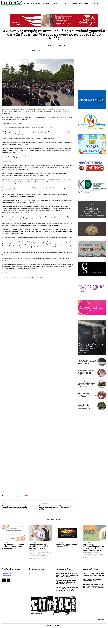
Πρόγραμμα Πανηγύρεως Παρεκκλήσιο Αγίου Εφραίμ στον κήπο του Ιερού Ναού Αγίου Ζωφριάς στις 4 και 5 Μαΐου (87, 384)
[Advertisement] (92, 74)
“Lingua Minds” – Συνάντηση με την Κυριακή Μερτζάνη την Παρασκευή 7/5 (13, 546)
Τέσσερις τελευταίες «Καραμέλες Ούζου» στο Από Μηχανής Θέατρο (38, 546)
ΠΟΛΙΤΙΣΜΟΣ (54, 28)
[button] (101, 3)
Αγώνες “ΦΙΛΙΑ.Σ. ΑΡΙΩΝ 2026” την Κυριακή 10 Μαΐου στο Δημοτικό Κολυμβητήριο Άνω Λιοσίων (86, 373)
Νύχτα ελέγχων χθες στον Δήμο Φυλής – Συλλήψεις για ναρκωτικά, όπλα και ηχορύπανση (92, 347)
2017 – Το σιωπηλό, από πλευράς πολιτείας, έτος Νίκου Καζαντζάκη (94, 574)
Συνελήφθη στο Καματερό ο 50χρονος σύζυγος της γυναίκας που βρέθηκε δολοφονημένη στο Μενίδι (56, 507)
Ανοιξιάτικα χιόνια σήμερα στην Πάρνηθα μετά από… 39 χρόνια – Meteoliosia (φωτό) (87, 362)
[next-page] (103, 322)
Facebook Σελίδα (6, 573)
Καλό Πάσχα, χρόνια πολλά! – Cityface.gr (67, 546)
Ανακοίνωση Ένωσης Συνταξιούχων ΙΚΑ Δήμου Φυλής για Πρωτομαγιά (87, 395)
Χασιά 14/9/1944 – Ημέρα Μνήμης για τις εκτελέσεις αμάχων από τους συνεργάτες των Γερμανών (93, 586)
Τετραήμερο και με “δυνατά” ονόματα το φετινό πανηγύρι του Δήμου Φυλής (16, 507)
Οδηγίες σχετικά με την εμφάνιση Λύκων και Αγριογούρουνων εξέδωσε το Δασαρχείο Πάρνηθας (86, 406)
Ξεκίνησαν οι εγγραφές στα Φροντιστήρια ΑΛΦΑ (92, 579)
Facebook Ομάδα (6, 575)
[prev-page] (100, 322)
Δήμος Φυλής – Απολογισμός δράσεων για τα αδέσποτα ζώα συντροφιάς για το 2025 (93, 547)
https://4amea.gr (6, 161)
